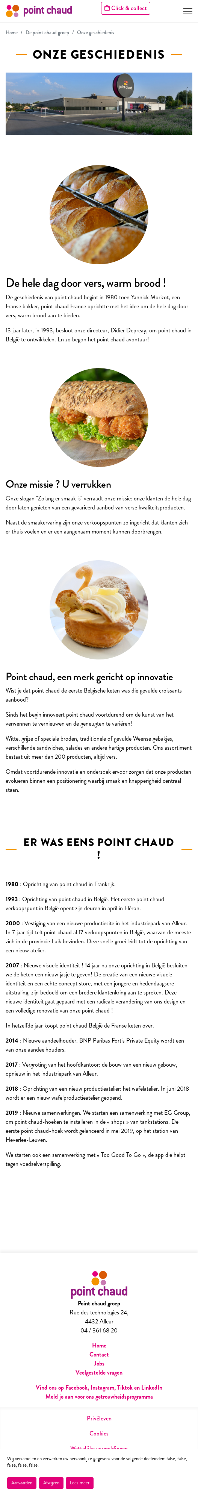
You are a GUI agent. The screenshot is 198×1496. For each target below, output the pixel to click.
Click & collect (125, 8)
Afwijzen (51, 1482)
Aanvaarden (21, 1482)
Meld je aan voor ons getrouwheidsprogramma (99, 1396)
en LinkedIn (148, 1387)
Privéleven (99, 1418)
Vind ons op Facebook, (63, 1387)
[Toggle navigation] (188, 11)
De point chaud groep (47, 32)
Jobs (99, 1363)
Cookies (99, 1433)
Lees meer (79, 1482)
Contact (99, 1354)
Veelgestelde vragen (99, 1372)
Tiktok (125, 1387)
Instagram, (103, 1387)
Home (12, 32)
